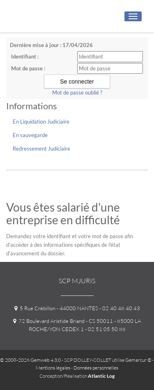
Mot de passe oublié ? (77, 92)
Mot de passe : (28, 68)
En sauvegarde (30, 135)
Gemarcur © (138, 360)
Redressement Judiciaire (41, 148)
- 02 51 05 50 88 (105, 329)
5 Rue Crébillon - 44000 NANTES (56, 308)
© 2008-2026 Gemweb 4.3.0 (30, 360)
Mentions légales (53, 368)
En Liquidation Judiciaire (41, 121)
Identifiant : (25, 56)
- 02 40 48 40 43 (119, 308)
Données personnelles (96, 368)
